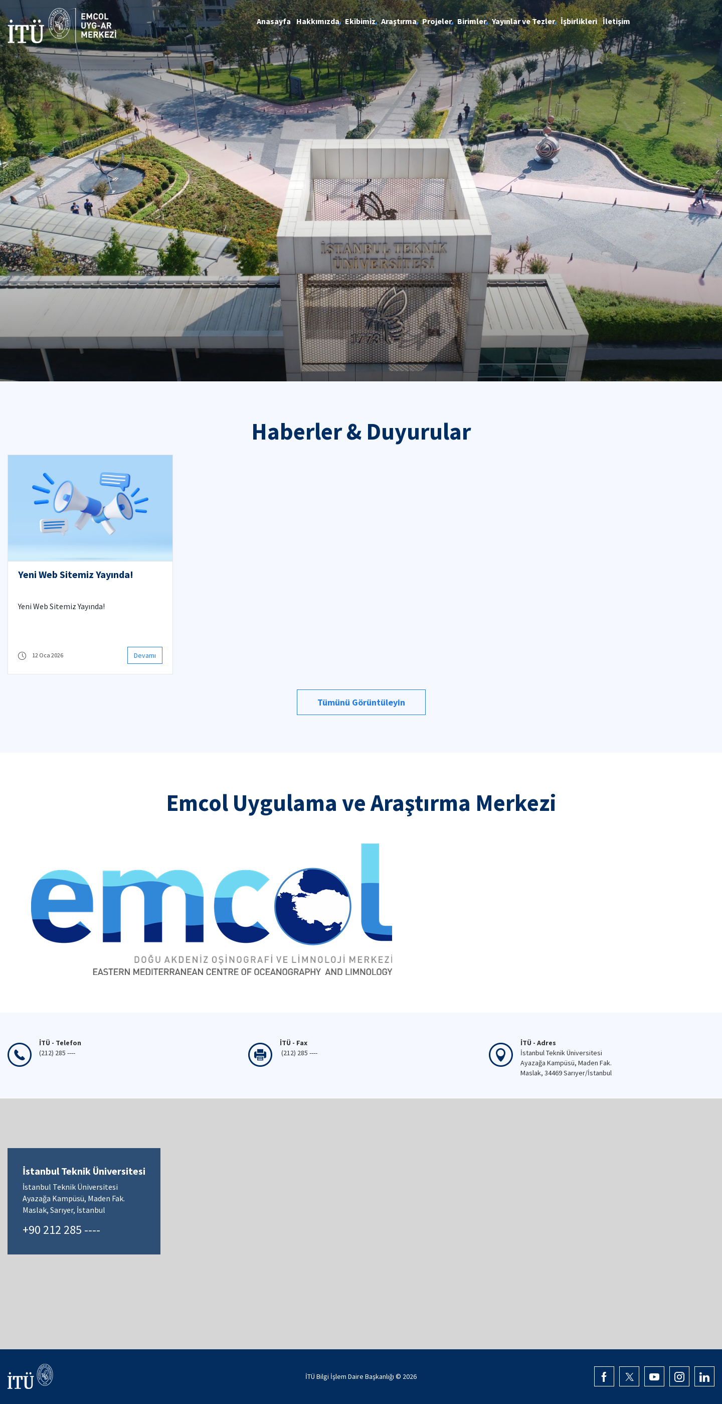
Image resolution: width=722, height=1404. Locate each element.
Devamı (145, 655)
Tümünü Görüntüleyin (361, 702)
